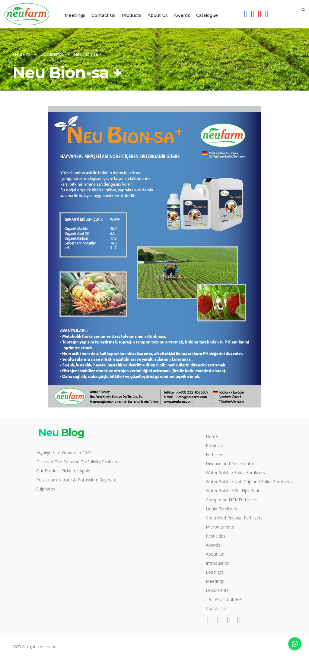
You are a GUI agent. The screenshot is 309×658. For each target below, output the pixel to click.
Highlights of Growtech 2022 (64, 452)
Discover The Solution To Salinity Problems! (79, 462)
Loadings (215, 572)
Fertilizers (215, 454)
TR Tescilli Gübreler (224, 599)
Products (132, 15)
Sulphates (45, 489)
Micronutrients (220, 527)
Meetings (75, 15)
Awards (182, 15)
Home (212, 436)
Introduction (218, 563)
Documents (217, 590)
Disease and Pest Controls (232, 463)
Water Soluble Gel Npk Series (234, 491)
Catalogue (207, 15)
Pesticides (215, 536)
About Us (158, 15)
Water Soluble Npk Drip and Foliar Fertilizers (249, 481)
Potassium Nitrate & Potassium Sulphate (76, 480)
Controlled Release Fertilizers (234, 518)
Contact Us (103, 15)
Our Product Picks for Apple (63, 471)
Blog (60, 432)
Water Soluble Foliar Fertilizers (235, 472)
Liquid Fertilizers (221, 509)
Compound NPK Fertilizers (231, 500)
